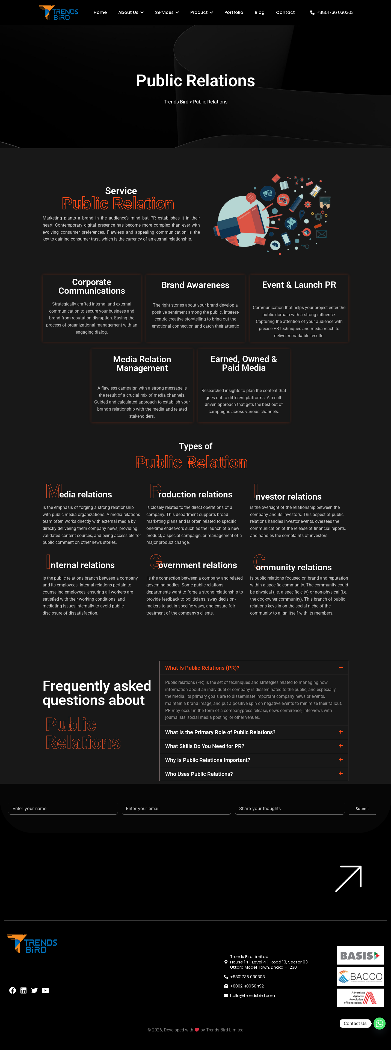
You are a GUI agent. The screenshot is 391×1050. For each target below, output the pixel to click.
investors (292, 514)
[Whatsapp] (380, 1024)
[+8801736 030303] (312, 12)
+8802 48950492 (247, 986)
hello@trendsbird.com (252, 995)
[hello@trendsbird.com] (226, 995)
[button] (254, 668)
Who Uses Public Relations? (199, 774)
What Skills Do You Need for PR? (204, 746)
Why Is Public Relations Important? (207, 760)
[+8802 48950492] (226, 986)
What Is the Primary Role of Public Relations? (220, 732)
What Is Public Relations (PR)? (202, 668)
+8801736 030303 (335, 12)
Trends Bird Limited (225, 1030)
